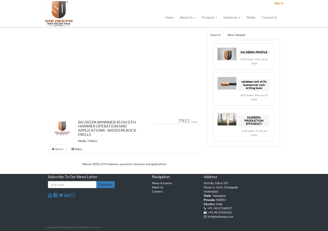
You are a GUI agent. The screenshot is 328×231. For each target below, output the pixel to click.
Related (215, 35)
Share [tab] (76, 149)
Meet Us (157, 187)
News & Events (162, 183)
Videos (92, 141)
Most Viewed (236, 35)
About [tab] (57, 149)
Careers (157, 191)
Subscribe (105, 184)
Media (82, 141)
